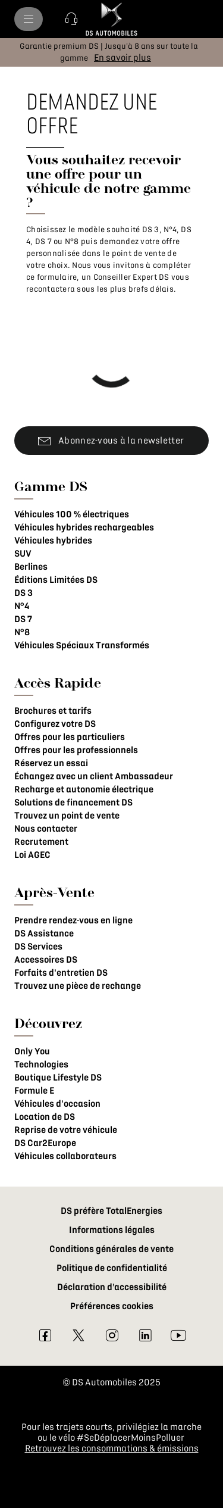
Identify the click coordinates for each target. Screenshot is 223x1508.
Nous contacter (45, 828)
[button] (71, 19)
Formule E (34, 1090)
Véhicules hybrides (53, 540)
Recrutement (41, 841)
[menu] (28, 19)
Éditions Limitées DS (56, 580)
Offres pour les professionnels (76, 750)
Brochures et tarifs (53, 710)
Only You (32, 1051)
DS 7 (23, 619)
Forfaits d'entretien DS (61, 972)
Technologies (41, 1064)
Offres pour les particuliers (69, 737)
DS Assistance (44, 933)
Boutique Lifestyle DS (58, 1077)
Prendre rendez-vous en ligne (73, 920)
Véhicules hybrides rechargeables (84, 527)
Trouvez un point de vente (67, 815)
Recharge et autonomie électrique (83, 789)
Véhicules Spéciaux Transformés (81, 645)
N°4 (21, 606)
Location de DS (44, 1117)
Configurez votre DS (55, 724)
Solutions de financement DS (73, 802)
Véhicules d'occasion (57, 1103)
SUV (23, 553)
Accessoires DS (45, 959)
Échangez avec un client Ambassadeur (93, 776)
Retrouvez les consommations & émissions (112, 1448)
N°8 (22, 632)
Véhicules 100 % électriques (71, 514)
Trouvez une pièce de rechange (77, 986)
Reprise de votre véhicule (65, 1130)
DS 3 (23, 593)
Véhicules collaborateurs (65, 1156)
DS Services (38, 946)
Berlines (31, 566)
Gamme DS (50, 486)
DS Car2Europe (45, 1143)
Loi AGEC (32, 855)
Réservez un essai (51, 763)
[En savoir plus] (122, 57)
